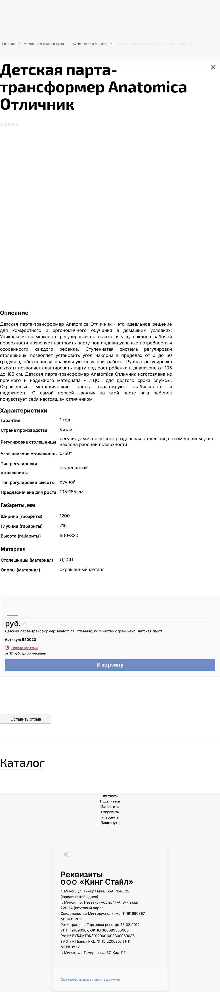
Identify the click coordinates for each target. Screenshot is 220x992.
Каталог (25, 762)
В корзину (110, 665)
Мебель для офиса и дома (44, 44)
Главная (8, 44)
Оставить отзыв (25, 720)
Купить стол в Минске (90, 44)
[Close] (67, 856)
